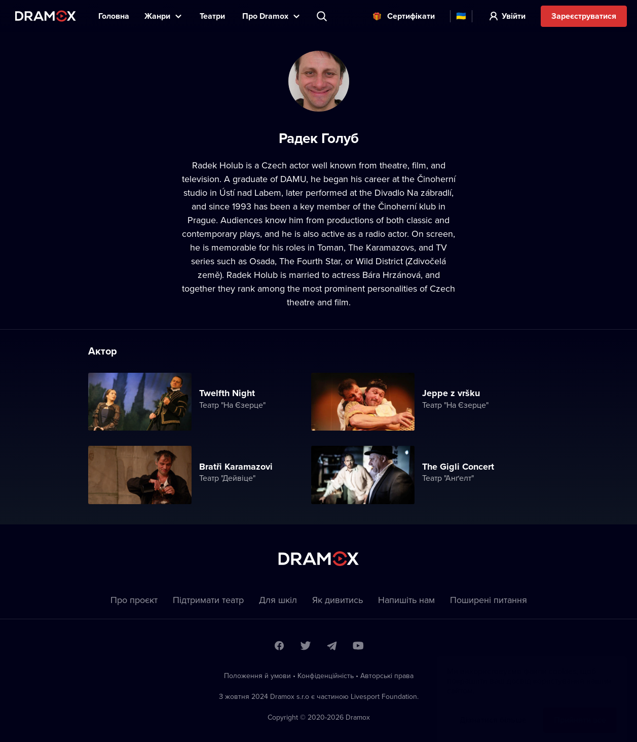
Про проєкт (134, 599)
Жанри (157, 16)
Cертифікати (411, 16)
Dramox (45, 16)
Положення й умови (257, 675)
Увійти (514, 16)
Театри (213, 16)
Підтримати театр (208, 599)
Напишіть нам (406, 599)
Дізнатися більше (493, 710)
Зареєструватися (583, 16)
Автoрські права (387, 675)
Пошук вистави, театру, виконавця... (323, 16)
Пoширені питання (488, 599)
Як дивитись (337, 599)
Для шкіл (278, 599)
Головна (113, 16)
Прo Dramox (265, 16)
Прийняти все (580, 710)
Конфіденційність (325, 675)
